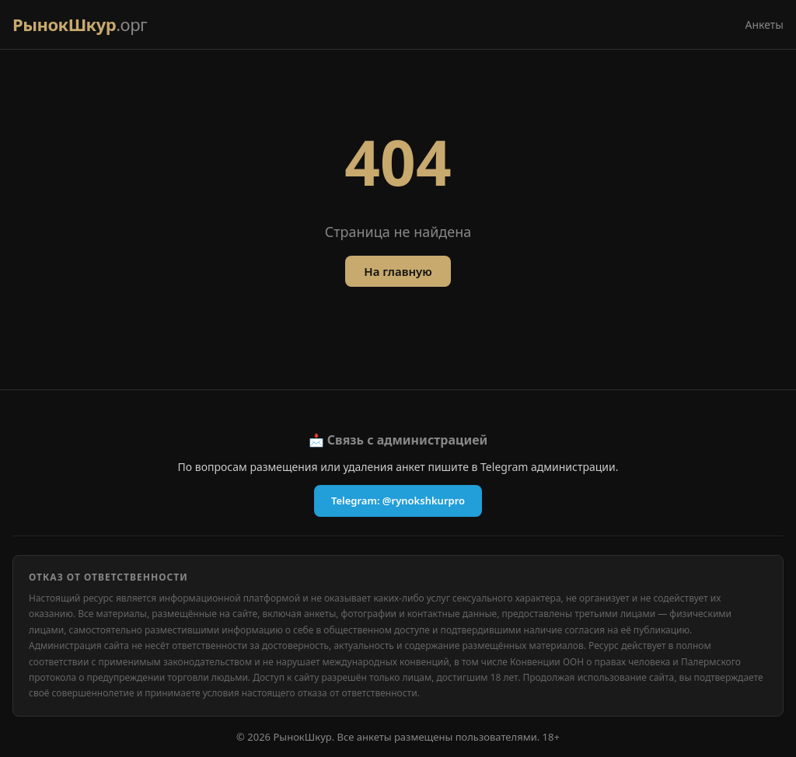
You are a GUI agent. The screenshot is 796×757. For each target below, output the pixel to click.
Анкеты (764, 24)
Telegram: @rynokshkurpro (398, 501)
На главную (397, 271)
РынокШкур (79, 24)
